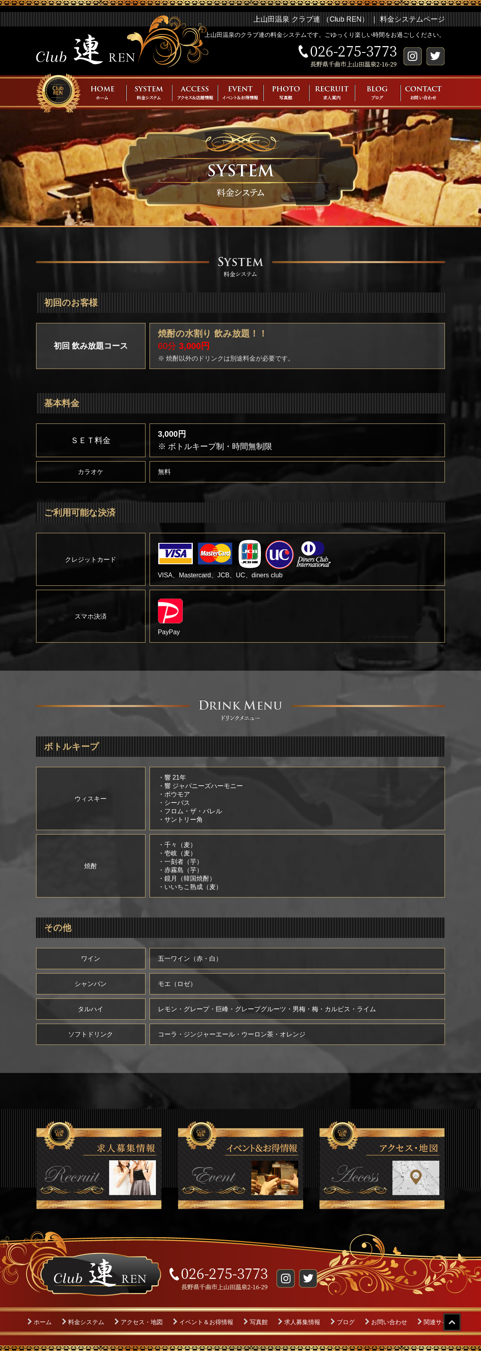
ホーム (43, 1322)
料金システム (86, 1322)
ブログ (346, 1322)
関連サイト (439, 1322)
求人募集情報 (302, 1322)
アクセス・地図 (142, 1322)
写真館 (259, 1322)
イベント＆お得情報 (206, 1322)
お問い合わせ (389, 1322)
